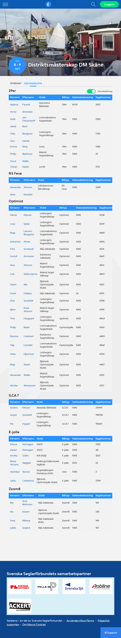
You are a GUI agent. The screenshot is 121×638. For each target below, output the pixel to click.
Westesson (29, 385)
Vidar (13, 354)
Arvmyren (29, 256)
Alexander (15, 187)
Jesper (13, 415)
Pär (12, 423)
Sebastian (15, 241)
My (11, 502)
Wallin (25, 161)
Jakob (13, 126)
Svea (12, 520)
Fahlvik (25, 141)
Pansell (26, 104)
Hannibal (14, 471)
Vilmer (13, 215)
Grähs (25, 455)
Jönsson (28, 187)
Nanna (13, 444)
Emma (13, 146)
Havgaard (29, 318)
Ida (11, 511)
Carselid (28, 345)
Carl (12, 274)
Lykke (13, 527)
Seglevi (26, 527)
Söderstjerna (30, 274)
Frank (13, 293)
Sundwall (28, 249)
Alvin (12, 194)
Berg (24, 146)
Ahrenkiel (27, 111)
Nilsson (27, 215)
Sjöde (27, 224)
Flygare (26, 423)
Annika (13, 455)
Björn (13, 309)
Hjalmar (14, 104)
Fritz (12, 249)
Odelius (28, 293)
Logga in (109, 4)
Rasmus (14, 336)
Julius (13, 480)
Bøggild (26, 463)
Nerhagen (27, 444)
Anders (14, 407)
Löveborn (29, 336)
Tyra (12, 141)
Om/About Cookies (34, 624)
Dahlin (25, 166)
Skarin (27, 364)
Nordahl (28, 194)
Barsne (26, 471)
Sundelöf (28, 300)
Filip (12, 345)
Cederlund (28, 480)
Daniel (13, 450)
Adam (13, 284)
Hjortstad (29, 354)
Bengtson (27, 133)
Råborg (26, 520)
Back (24, 126)
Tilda (12, 133)
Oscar (13, 161)
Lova (12, 224)
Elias (12, 300)
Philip (13, 153)
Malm (27, 327)
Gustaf (13, 256)
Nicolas (14, 385)
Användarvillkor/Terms (80, 620)
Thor (12, 318)
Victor (13, 111)
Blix (25, 284)
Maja (12, 232)
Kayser (25, 511)
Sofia (12, 119)
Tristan (13, 166)
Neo (12, 265)
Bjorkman (27, 153)
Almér (27, 241)
